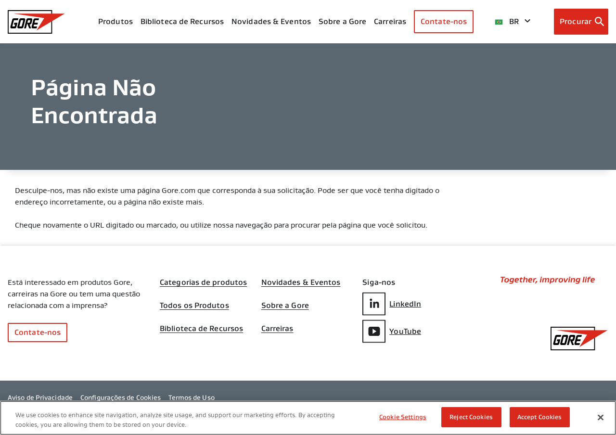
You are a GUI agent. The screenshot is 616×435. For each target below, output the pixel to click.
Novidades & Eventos (271, 21)
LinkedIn (391, 304)
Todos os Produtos (194, 305)
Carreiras (277, 329)
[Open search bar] (581, 22)
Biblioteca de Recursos (201, 329)
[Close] (600, 417)
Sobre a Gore (342, 21)
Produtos (115, 21)
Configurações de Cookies (120, 397)
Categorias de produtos (203, 282)
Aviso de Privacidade (40, 397)
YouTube (391, 331)
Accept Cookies (539, 417)
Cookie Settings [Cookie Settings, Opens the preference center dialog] (402, 417)
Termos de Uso (191, 397)
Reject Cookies (471, 417)
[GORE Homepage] (36, 22)
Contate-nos (444, 21)
